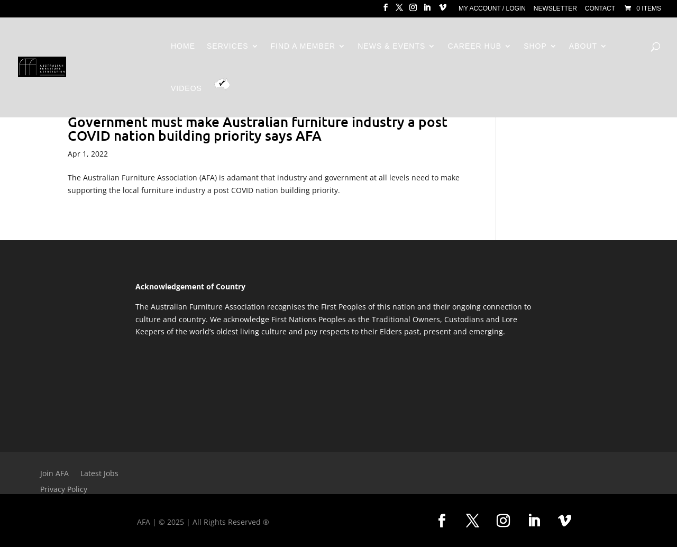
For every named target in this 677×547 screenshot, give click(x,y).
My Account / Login (492, 8)
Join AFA (54, 474)
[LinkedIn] (427, 10)
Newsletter (555, 8)
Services (228, 46)
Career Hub (474, 46)
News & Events (391, 46)
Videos (186, 89)
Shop (535, 46)
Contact (600, 8)
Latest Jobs (99, 474)
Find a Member (303, 46)
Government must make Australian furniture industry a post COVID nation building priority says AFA (257, 128)
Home (183, 46)
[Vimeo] (442, 10)
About (583, 46)
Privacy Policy (63, 490)
